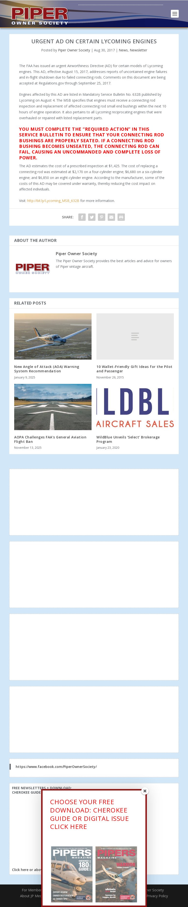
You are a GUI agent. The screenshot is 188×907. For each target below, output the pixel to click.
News (123, 50)
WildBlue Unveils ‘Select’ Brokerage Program (128, 439)
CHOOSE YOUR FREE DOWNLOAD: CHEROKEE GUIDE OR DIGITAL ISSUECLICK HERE (89, 815)
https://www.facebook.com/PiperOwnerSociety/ (56, 766)
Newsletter (138, 50)
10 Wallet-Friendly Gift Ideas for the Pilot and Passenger (134, 368)
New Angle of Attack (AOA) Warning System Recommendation (46, 368)
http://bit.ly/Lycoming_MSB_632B (53, 200)
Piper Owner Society (74, 50)
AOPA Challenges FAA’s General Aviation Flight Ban (50, 439)
